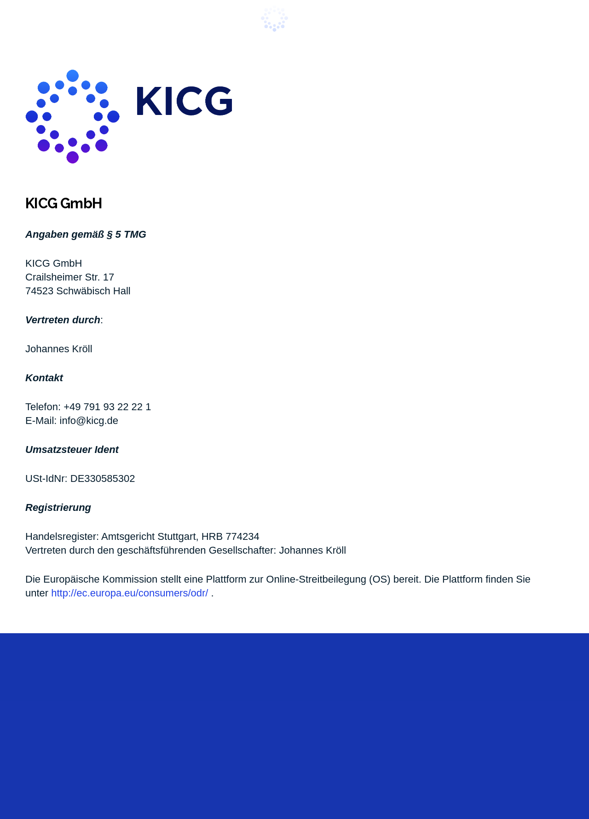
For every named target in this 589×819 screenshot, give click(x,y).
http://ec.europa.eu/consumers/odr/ (129, 593)
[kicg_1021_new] (294, 18)
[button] (32, 18)
